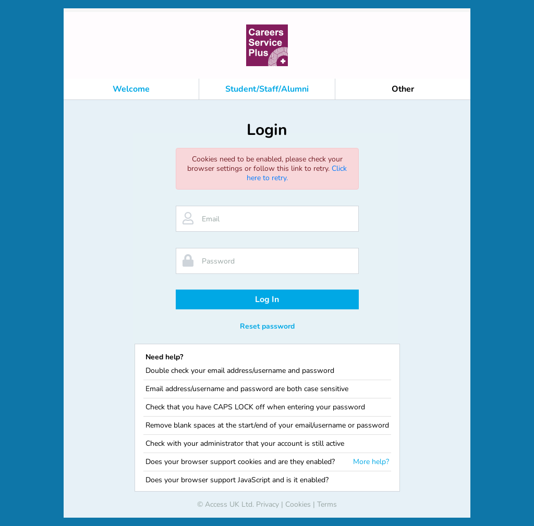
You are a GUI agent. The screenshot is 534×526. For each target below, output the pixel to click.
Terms (327, 504)
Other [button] (403, 89)
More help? (371, 462)
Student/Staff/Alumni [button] (267, 89)
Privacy (267, 504)
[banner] (267, 45)
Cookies (298, 504)
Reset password (267, 326)
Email (211, 219)
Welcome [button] (131, 89)
